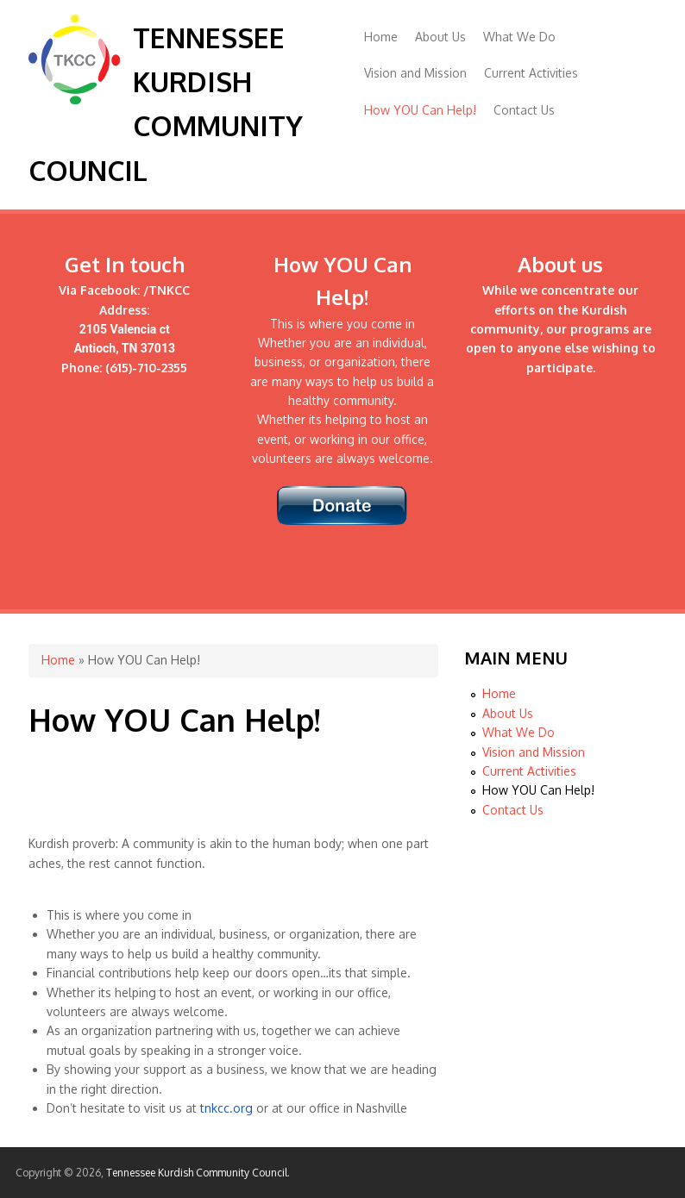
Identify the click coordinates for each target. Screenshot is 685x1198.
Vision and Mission (415, 73)
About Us (440, 36)
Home (381, 36)
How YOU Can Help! (420, 110)
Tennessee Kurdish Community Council (196, 1172)
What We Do (519, 36)
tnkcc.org (226, 1108)
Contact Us (524, 110)
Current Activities (531, 73)
